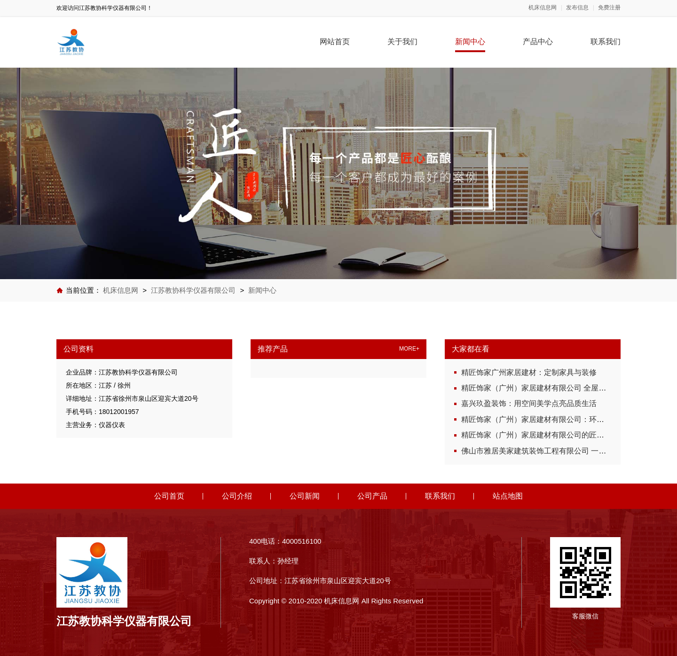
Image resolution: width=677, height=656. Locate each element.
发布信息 (577, 8)
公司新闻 (305, 496)
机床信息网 (542, 8)
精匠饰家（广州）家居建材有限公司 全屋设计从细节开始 (556, 388)
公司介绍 (237, 496)
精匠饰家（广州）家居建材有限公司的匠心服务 (540, 435)
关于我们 (402, 42)
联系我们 (605, 42)
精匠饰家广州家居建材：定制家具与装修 (529, 372)
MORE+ (409, 349)
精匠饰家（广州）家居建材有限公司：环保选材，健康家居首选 (566, 419)
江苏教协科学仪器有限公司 (193, 290)
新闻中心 (470, 42)
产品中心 (538, 42)
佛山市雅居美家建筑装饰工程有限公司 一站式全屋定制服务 (560, 451)
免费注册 (609, 8)
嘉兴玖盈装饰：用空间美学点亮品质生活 (529, 403)
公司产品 (372, 496)
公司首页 (169, 496)
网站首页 (335, 42)
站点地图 (508, 496)
